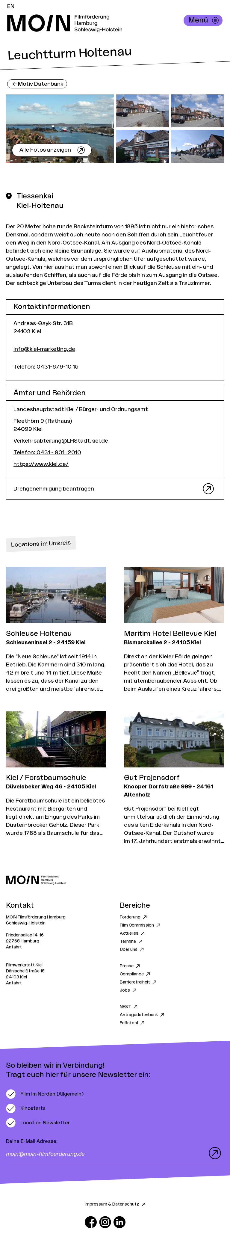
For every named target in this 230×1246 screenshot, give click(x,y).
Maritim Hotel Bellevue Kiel (170, 633)
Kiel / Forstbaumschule (46, 778)
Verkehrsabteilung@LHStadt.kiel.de (60, 441)
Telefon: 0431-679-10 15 (45, 366)
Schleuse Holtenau (39, 633)
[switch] (45, 1094)
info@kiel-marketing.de (44, 349)
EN (10, 6)
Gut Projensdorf (152, 778)
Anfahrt (14, 947)
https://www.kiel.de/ (41, 464)
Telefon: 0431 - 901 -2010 (47, 452)
